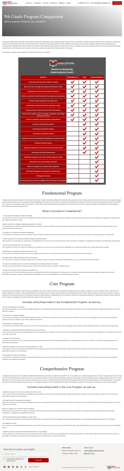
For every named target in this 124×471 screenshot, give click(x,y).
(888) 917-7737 (84, 3)
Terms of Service (34, 467)
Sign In (69, 3)
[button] (29, 3)
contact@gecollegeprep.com (102, 3)
